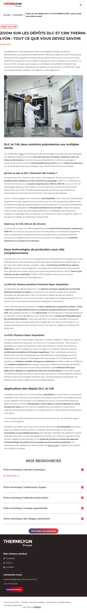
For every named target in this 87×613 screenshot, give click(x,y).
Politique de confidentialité (58, 602)
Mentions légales (37, 602)
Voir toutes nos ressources (43, 531)
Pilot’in (37, 607)
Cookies (24, 602)
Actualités (17, 15)
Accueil (6, 15)
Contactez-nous (13, 589)
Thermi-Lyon (53, 445)
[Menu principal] (81, 5)
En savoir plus (11, 476)
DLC (22, 154)
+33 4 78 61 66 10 (10, 584)
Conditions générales (12, 605)
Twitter (7, 563)
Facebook (9, 558)
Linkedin (8, 567)
